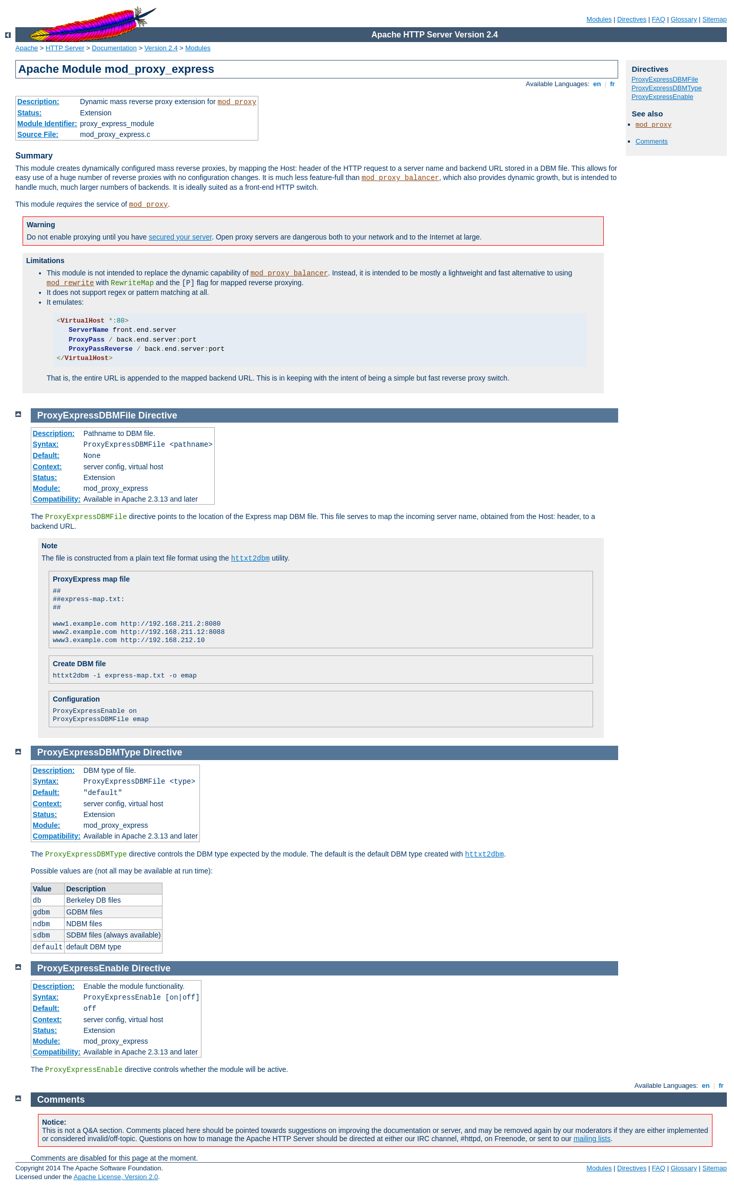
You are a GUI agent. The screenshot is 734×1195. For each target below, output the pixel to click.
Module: (46, 488)
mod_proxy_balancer (400, 178)
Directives (631, 19)
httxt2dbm (250, 558)
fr (612, 84)
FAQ (658, 19)
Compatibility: (56, 499)
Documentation (114, 48)
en (597, 84)
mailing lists (592, 1138)
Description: (38, 101)
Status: (29, 113)
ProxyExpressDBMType (666, 88)
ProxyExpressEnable (662, 97)
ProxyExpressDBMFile (664, 79)
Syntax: (46, 444)
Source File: (37, 134)
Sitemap (714, 19)
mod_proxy (237, 102)
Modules (598, 19)
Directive (157, 415)
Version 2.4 (161, 48)
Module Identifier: (47, 124)
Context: (47, 467)
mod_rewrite (70, 283)
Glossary (683, 19)
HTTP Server (65, 48)
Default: (46, 455)
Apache (26, 48)
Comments (652, 141)
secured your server (180, 237)
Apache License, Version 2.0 (115, 1177)
